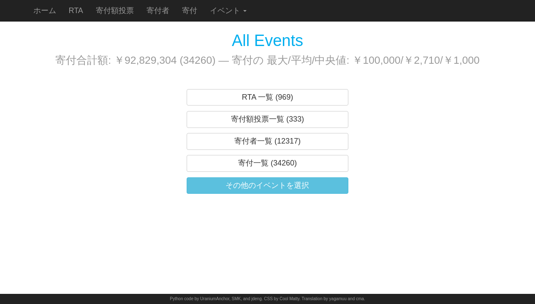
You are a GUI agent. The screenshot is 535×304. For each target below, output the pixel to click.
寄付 (189, 10)
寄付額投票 (115, 10)
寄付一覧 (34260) (267, 163)
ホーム (44, 10)
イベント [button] (228, 10)
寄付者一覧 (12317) (267, 141)
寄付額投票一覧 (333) (267, 119)
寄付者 (158, 10)
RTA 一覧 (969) (267, 97)
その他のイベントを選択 (267, 185)
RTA (76, 10)
